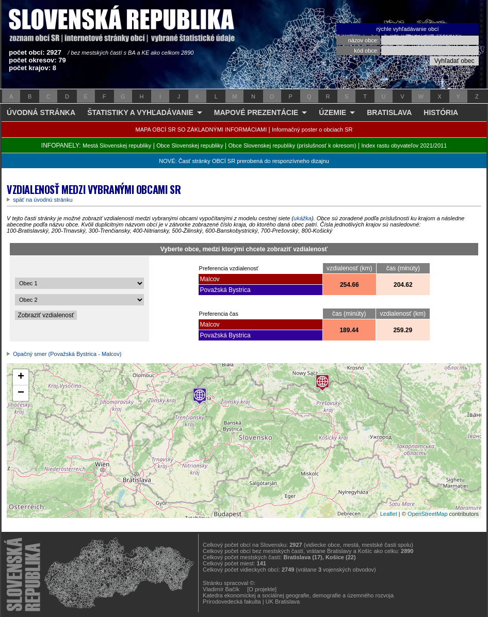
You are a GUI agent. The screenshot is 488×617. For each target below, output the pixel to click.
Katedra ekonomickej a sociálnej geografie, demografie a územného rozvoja (298, 595)
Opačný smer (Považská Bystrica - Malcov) (67, 354)
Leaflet (388, 514)
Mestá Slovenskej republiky (117, 145)
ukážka (303, 218)
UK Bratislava (283, 601)
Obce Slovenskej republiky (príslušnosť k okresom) (292, 145)
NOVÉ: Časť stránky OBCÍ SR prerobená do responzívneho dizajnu (244, 161)
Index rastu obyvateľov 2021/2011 (404, 145)
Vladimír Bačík (221, 589)
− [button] (21, 393)
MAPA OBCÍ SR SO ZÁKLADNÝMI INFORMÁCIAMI (201, 129)
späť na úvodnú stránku (42, 200)
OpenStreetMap (428, 514)
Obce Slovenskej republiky (189, 145)
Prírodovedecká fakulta (232, 601)
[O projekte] (261, 589)
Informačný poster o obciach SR (312, 129)
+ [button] (21, 377)
